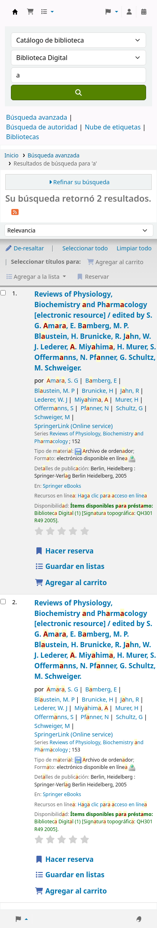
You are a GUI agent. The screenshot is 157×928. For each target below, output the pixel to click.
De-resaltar (24, 248)
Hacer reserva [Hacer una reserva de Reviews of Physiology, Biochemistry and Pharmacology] (64, 551)
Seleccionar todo (85, 248)
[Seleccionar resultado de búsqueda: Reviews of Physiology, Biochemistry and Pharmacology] (3, 292)
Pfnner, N (95, 408)
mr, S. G (62, 380)
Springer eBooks (62, 485)
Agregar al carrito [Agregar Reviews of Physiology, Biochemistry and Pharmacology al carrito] (71, 582)
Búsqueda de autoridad (41, 127)
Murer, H (127, 399)
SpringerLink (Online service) (73, 426)
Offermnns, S (54, 408)
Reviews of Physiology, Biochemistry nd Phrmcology (95, 330)
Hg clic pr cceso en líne (112, 495)
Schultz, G (129, 408)
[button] (30, 11)
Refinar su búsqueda (81, 182)
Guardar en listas (69, 566)
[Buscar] (78, 92)
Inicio (11, 155)
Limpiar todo (134, 248)
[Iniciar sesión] (129, 11)
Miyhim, (91, 399)
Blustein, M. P (54, 390)
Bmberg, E (101, 380)
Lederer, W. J (51, 399)
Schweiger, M (52, 417)
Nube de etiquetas (112, 127)
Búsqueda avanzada (36, 117)
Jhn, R (129, 390)
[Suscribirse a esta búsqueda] (15, 211)
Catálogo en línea (15, 12)
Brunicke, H (97, 390)
